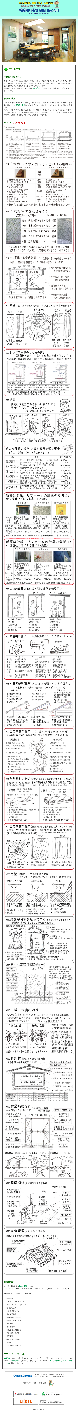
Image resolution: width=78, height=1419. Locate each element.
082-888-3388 (43, 1376)
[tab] (36, 61)
